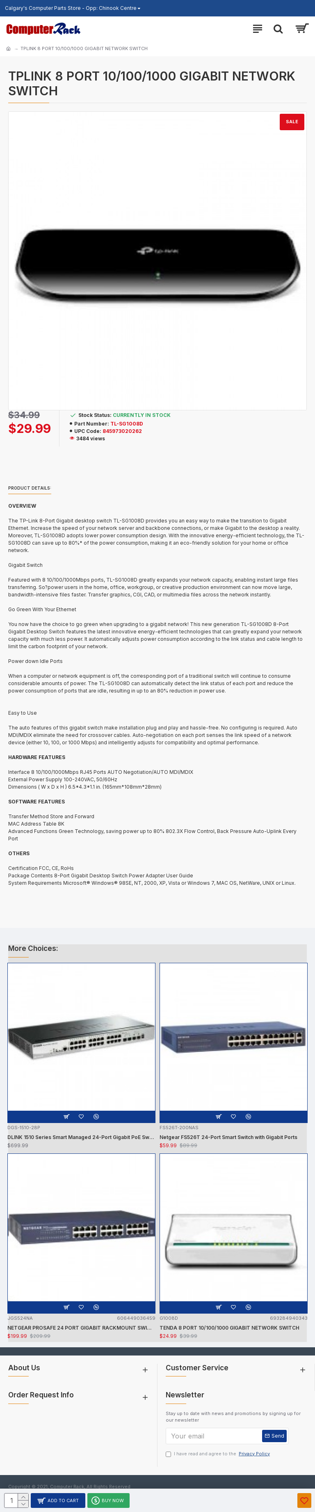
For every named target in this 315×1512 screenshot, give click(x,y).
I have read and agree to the (218, 1453)
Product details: (29, 488)
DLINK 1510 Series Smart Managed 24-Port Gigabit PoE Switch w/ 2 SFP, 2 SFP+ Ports (81, 1137)
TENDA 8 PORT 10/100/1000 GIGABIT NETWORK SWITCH (229, 1328)
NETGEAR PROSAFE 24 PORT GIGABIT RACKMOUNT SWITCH (81, 1328)
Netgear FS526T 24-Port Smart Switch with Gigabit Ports (228, 1137)
